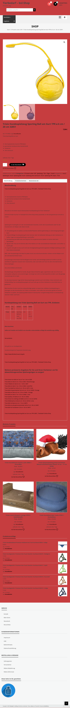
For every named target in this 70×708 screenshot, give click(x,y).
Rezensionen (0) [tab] (33, 181)
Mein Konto (7, 617)
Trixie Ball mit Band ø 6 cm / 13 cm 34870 (16, 403)
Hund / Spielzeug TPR (46, 175)
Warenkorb (7, 621)
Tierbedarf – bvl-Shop (16, 3)
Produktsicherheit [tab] (20, 181)
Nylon (54, 175)
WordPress (46, 706)
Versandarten (8, 338)
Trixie (58, 175)
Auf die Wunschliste (9, 168)
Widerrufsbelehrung (9, 668)
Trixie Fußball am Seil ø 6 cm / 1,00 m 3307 (16, 384)
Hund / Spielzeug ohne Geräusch (31, 175)
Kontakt (6, 614)
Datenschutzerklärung (10, 648)
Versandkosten (17, 133)
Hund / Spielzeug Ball (15, 175)
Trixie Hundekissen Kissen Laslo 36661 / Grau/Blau (18, 463)
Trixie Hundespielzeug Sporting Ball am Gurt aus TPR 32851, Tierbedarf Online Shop (28, 189)
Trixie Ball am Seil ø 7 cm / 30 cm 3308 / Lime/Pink (18, 386)
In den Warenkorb (16, 165)
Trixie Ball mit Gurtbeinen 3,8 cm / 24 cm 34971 (18, 407)
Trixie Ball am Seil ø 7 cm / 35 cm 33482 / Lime (17, 394)
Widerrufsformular (9, 672)
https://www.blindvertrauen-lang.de (14, 354)
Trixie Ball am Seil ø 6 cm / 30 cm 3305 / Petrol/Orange (20, 382)
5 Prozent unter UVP (16, 29)
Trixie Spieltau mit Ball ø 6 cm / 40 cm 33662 (17, 397)
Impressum (7, 637)
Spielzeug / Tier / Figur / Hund (45, 173)
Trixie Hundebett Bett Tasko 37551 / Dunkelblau (52, 516)
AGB (5, 641)
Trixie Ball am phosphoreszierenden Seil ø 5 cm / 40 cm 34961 (22, 405)
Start (8, 29)
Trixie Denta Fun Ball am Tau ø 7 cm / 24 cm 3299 (18, 380)
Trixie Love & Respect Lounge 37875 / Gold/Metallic (18, 516)
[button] (64, 42)
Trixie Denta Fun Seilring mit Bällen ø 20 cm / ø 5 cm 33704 (21, 399)
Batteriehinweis (8, 645)
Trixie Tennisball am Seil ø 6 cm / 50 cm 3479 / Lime (19, 388)
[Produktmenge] (5, 165)
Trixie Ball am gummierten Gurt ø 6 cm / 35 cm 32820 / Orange (22, 390)
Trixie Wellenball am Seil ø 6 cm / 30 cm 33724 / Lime (19, 401)
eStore (32, 706)
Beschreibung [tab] (8, 181)
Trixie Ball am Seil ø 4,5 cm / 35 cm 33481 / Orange (19, 392)
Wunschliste (7, 625)
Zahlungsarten (8, 661)
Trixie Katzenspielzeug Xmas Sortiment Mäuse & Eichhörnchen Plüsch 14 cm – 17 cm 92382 (52, 464)
